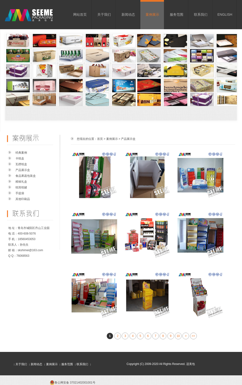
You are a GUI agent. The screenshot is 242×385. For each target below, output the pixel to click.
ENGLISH (224, 14)
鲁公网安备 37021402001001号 (75, 382)
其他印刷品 (22, 199)
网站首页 (80, 14)
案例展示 (152, 14)
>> (193, 336)
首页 (100, 139)
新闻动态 (128, 14)
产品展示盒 (22, 170)
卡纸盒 (19, 158)
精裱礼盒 (21, 181)
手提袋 (19, 193)
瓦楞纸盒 (21, 164)
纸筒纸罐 (21, 187)
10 (178, 336)
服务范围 (176, 14)
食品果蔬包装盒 (25, 176)
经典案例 (21, 152)
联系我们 (200, 14)
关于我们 (104, 14)
